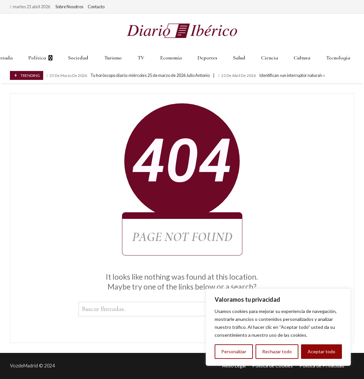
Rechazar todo (277, 351)
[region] (278, 327)
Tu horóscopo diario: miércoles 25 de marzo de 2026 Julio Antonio (128, 75)
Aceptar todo (321, 351)
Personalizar (233, 351)
